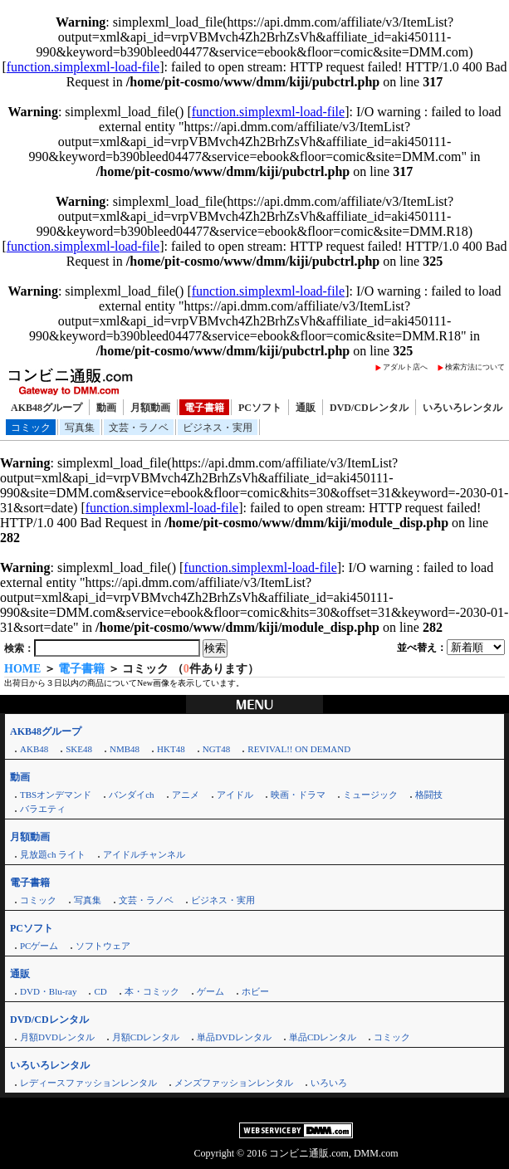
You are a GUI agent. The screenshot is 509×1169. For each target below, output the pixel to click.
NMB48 (124, 749)
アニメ (185, 795)
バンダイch (131, 795)
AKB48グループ (46, 407)
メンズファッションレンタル (233, 1083)
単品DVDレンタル (234, 1037)
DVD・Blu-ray (48, 991)
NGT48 (217, 749)
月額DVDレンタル (57, 1037)
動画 (106, 407)
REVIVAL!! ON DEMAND (298, 749)
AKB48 (34, 749)
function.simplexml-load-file (83, 67)
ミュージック (370, 795)
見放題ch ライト (53, 854)
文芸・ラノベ (139, 427)
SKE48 (79, 749)
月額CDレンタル (145, 1037)
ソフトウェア (103, 946)
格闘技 (429, 795)
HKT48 (171, 749)
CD (100, 991)
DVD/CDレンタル (369, 407)
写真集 (80, 427)
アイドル (235, 795)
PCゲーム (39, 946)
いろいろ (329, 1083)
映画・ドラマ (298, 795)
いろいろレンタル (462, 407)
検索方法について (475, 367)
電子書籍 (204, 407)
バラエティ (43, 809)
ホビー (255, 991)
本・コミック (152, 991)
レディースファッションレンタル (88, 1083)
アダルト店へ (405, 367)
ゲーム (210, 991)
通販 (306, 407)
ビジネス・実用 (217, 427)
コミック (31, 427)
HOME (22, 669)
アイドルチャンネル (144, 854)
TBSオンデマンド (55, 795)
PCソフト (259, 407)
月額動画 (150, 407)
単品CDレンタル (322, 1037)
